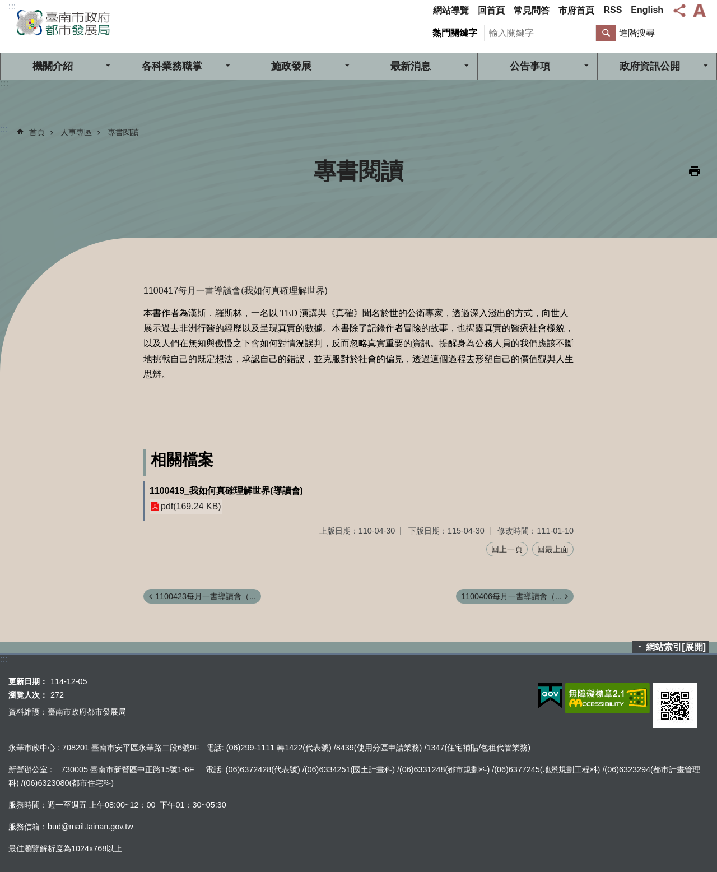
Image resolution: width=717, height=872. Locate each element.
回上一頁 (507, 549)
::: (12, 6)
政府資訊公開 (650, 66)
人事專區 (76, 132)
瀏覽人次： (28, 694)
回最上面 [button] (553, 549)
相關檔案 (182, 460)
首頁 (37, 132)
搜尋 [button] (606, 33)
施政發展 (291, 66)
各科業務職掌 (172, 66)
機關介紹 (52, 66)
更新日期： (28, 681)
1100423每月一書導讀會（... (205, 596)
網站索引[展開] (676, 647)
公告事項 (530, 66)
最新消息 (410, 66)
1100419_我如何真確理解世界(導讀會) (226, 490)
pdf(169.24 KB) (191, 506)
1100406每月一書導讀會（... (511, 596)
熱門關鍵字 (454, 33)
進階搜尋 (637, 33)
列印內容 (695, 171)
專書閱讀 (123, 132)
